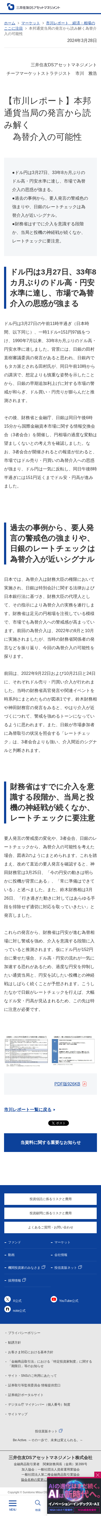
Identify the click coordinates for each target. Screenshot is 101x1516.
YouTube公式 (68, 1301)
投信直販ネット (65, 1268)
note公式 (19, 1311)
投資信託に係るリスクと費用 (51, 1199)
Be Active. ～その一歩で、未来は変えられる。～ (48, 1440)
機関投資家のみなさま (24, 1268)
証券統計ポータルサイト (26, 1395)
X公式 (17, 1301)
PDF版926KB (67, 1084)
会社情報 (60, 1255)
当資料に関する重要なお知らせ (50, 1142)
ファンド (14, 1242)
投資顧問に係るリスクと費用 (51, 1213)
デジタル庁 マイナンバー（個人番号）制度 (39, 1404)
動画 (11, 1255)
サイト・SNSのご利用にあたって (32, 1376)
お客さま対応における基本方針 (30, 1352)
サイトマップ (17, 1414)
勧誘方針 (14, 1342)
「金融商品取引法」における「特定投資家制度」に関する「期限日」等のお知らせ (50, 1364)
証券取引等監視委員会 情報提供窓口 (34, 1385)
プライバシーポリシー (24, 1333)
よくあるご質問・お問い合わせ (50, 1227)
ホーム (9, 23)
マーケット (30, 23)
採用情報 (14, 1280)
